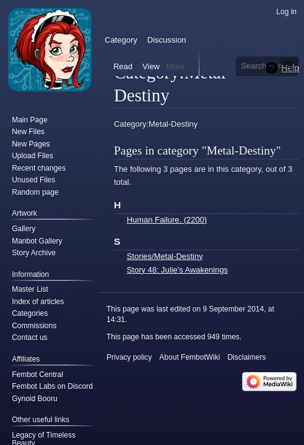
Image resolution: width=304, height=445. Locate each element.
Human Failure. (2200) (167, 219)
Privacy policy (129, 357)
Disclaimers (246, 357)
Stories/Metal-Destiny (165, 256)
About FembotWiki (189, 357)
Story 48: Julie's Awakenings (177, 269)
